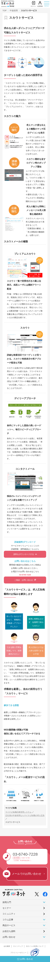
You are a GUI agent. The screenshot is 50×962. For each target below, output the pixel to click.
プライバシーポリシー (18, 953)
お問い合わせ (24, 937)
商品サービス (24, 925)
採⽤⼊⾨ (24, 902)
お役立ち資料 (9, 931)
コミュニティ (9, 914)
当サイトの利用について (35, 946)
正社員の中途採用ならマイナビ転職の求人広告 (25, 815)
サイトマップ (18, 946)
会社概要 (7, 946)
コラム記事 (24, 919)
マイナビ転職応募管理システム (18, 812)
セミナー (7, 908)
